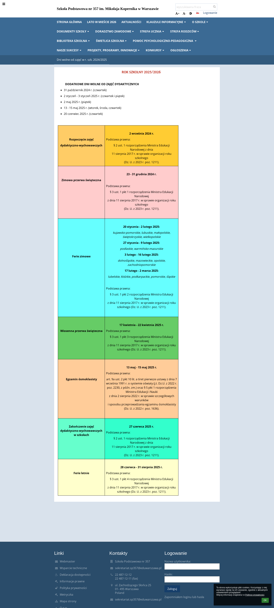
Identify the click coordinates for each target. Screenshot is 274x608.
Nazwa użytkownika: (177, 561)
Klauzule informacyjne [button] (166, 22)
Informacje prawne (72, 581)
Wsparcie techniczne (73, 568)
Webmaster (67, 561)
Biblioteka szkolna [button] (74, 41)
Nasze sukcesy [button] (69, 50)
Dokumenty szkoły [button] (73, 31)
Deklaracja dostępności (75, 575)
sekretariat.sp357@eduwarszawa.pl (138, 568)
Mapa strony (68, 601)
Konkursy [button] (155, 50)
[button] (197, 13)
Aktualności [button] (131, 22)
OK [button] (265, 600)
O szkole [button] (200, 22)
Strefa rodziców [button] (185, 31)
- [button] (184, 13)
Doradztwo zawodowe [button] (115, 31)
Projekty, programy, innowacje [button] (114, 50)
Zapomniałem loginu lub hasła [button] (184, 597)
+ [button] (177, 13)
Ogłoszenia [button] (181, 50)
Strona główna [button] (69, 22)
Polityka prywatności (73, 588)
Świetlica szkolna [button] (112, 41)
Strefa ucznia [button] (152, 31)
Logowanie (210, 13)
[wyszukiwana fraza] (196, 6)
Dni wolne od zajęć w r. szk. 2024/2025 (82, 60)
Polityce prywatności (254, 595)
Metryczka (66, 594)
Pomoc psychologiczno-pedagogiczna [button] (165, 41)
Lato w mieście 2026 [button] (101, 22)
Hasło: (168, 574)
